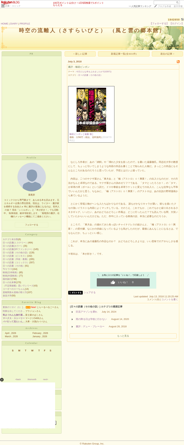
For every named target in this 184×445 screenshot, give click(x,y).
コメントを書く (169, 299)
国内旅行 (7, 279)
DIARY (14, 23)
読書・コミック (13, 6)
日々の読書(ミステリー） (15, 242)
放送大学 (7, 295)
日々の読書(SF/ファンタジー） (18, 249)
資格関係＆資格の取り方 (15, 292)
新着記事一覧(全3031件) (124, 53)
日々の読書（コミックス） (16, 262)
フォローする (31, 225)
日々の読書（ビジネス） (15, 256)
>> (140, 6)
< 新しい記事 (80, 53)
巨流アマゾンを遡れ (86, 311)
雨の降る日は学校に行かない (91, 319)
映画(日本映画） (11, 272)
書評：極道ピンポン (79, 66)
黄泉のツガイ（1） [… (14, 307)
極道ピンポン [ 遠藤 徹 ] (81, 134)
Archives (31, 328)
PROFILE (25, 23)
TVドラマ (7, 269)
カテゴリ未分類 (10, 239)
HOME (4, 23)
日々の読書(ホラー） (13, 246)
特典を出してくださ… (14, 311)
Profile (32, 157)
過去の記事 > (167, 53)
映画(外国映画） (11, 275)
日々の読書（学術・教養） (16, 259)
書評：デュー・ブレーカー (90, 326)
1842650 (174, 19)
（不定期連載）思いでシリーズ (18, 285)
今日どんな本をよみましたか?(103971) (93, 71)
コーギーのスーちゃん (14, 289)
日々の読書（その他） (14, 266)
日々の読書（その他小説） (16, 252)
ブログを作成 (164, 6)
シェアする (90, 292)
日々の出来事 (9, 282)
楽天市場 (178, 6)
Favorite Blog (31, 302)
